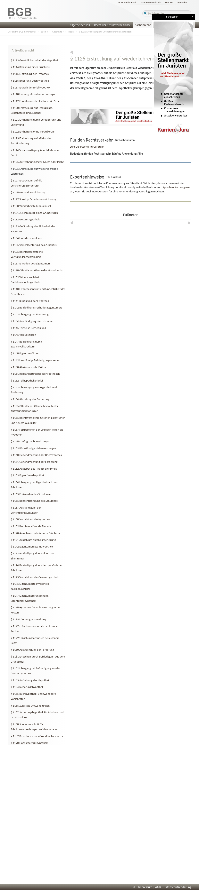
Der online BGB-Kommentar (22, 31)
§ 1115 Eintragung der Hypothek (30, 74)
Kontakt (169, 2)
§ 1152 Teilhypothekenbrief (27, 380)
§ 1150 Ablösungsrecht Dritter (28, 367)
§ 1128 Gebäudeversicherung (28, 192)
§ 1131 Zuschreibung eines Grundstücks (34, 213)
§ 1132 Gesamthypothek (25, 219)
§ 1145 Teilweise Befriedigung (28, 328)
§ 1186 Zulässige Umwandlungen (30, 705)
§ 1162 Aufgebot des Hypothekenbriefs (34, 468)
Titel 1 (71, 31)
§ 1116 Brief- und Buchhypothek (30, 80)
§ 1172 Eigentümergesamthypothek (32, 546)
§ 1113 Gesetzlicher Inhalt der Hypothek (35, 60)
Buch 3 (44, 31)
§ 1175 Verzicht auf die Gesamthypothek (35, 577)
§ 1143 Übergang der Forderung (30, 314)
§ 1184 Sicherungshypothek (27, 687)
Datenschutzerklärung (177, 887)
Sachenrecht (143, 25)
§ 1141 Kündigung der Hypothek (30, 301)
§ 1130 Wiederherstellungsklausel (31, 206)
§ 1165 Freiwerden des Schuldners (31, 494)
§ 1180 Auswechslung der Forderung (32, 649)
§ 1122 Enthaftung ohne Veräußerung (33, 131)
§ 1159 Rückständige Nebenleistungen (33, 448)
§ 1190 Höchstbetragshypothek (29, 743)
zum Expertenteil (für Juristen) (87, 146)
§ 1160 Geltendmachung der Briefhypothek (36, 455)
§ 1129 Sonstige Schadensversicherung (33, 199)
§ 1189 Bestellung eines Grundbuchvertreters (37, 736)
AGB (158, 887)
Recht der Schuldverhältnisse (112, 25)
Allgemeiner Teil (80, 25)
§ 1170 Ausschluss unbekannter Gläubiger (35, 533)
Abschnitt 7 (58, 31)
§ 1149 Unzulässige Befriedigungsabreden (35, 360)
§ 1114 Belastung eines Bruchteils (31, 67)
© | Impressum (142, 887)
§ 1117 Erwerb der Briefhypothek (30, 87)
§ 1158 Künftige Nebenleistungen (30, 441)
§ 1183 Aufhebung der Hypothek (30, 680)
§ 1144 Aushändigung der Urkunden (32, 321)
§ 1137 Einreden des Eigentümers (30, 263)
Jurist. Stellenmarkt (127, 2)
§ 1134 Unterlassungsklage (26, 238)
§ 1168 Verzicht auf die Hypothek (30, 519)
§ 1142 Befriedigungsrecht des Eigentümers (36, 307)
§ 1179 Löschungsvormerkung (28, 619)
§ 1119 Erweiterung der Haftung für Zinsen (36, 101)
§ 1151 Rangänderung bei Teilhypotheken (35, 373)
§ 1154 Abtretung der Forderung (30, 399)
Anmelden (182, 2)
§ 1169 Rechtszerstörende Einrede (31, 526)
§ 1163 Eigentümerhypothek (28, 475)
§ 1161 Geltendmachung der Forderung (34, 462)
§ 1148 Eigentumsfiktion (25, 353)
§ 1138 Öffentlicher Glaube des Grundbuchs (37, 270)
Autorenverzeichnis (151, 2)
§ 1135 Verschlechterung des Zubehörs (34, 245)
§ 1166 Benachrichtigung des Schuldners (35, 500)
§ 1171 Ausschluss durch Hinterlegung (33, 540)
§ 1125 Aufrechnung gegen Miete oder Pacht (37, 162)
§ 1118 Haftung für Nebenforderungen (33, 94)
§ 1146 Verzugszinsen (23, 334)
